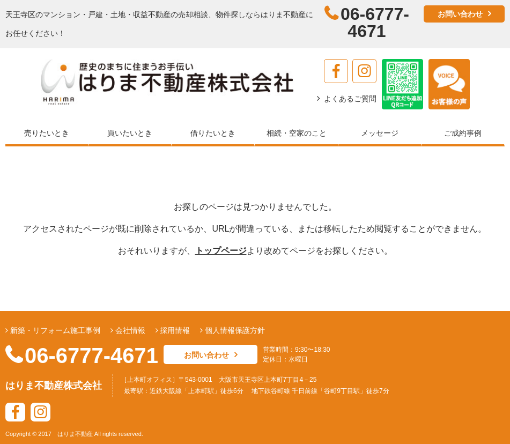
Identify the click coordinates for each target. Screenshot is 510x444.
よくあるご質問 (350, 98)
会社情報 (129, 330)
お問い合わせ (460, 14)
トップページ (221, 250)
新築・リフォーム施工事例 (54, 330)
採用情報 (174, 330)
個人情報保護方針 (234, 330)
